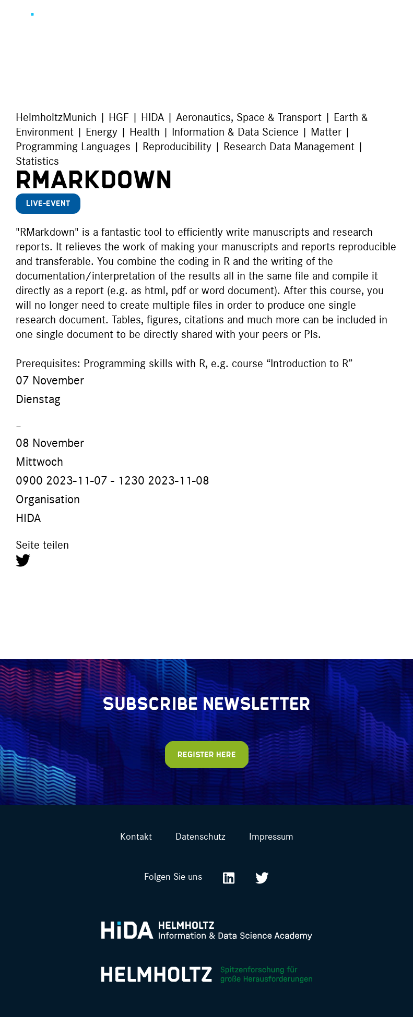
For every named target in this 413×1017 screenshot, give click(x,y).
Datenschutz (200, 836)
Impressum (271, 836)
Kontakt (136, 836)
